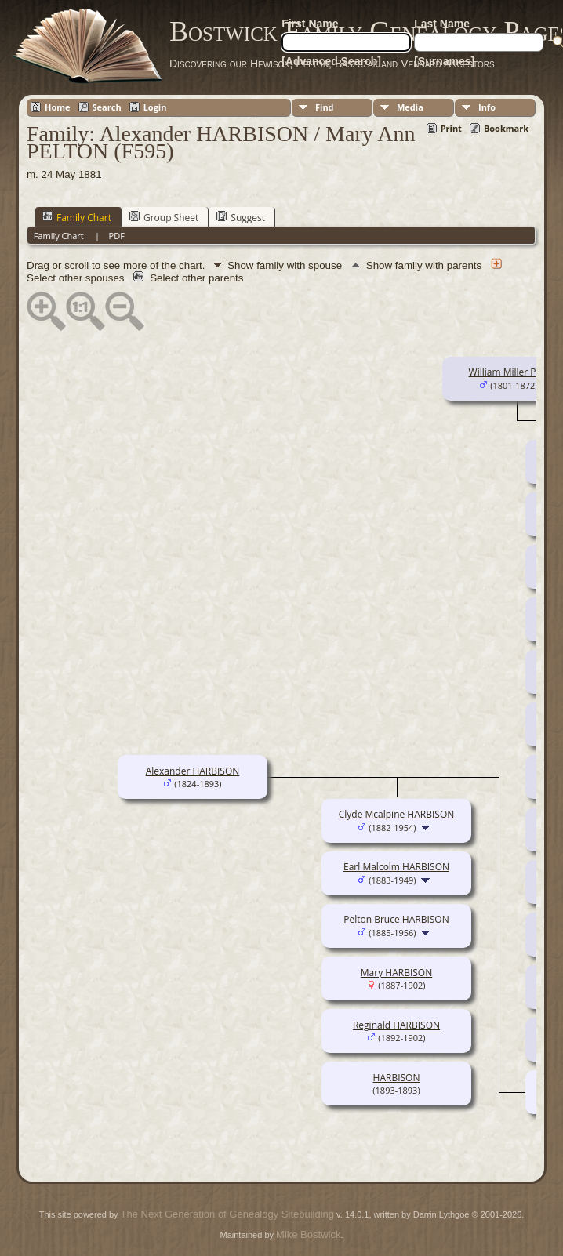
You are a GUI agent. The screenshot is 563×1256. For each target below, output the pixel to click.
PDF (117, 235)
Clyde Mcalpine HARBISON (397, 814)
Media (410, 107)
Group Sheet (163, 217)
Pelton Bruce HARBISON (396, 919)
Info (487, 107)
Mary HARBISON (396, 972)
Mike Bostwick (308, 1234)
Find (324, 107)
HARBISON (396, 1077)
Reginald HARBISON (396, 1025)
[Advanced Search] (331, 61)
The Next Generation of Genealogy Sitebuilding (227, 1214)
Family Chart (76, 217)
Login (155, 107)
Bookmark (506, 128)
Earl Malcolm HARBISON (396, 866)
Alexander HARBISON (193, 771)
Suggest (240, 217)
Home (58, 107)
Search (107, 107)
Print (451, 128)
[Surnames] (444, 61)
